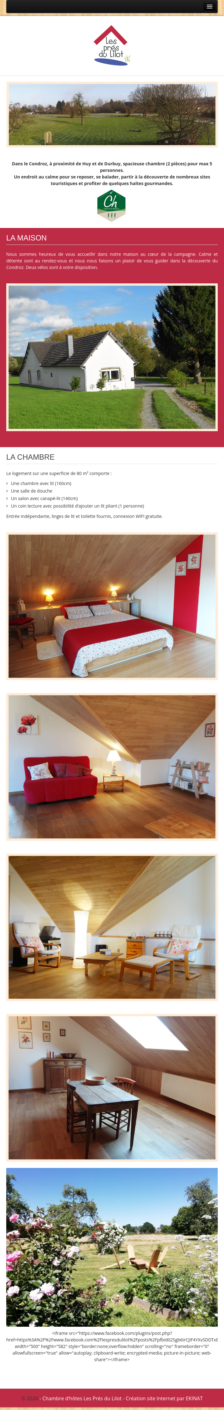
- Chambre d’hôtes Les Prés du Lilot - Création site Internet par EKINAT (121, 1398)
